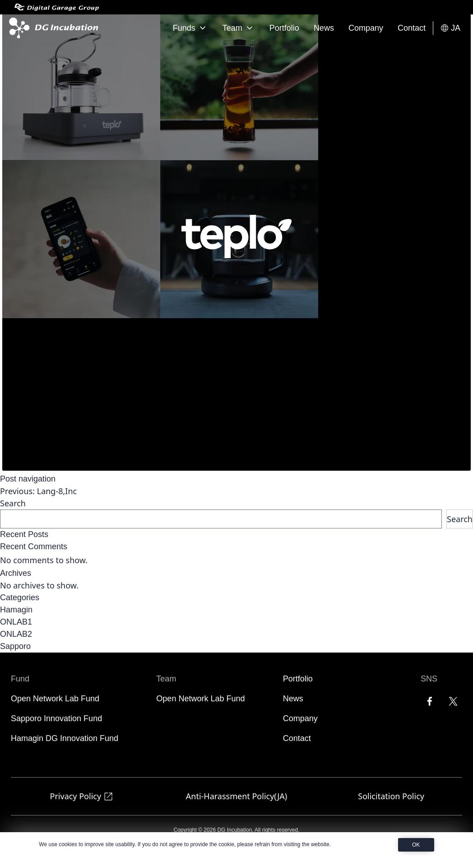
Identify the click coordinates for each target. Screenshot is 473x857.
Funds (190, 28)
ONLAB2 (16, 634)
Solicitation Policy (391, 796)
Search (13, 503)
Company (365, 27)
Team (239, 28)
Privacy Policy (82, 796)
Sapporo (15, 646)
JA (450, 28)
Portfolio (284, 27)
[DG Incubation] (51, 28)
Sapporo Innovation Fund (56, 718)
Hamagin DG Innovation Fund (64, 738)
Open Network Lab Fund (55, 698)
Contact (412, 27)
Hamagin (16, 609)
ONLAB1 (16, 621)
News (324, 27)
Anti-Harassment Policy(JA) (236, 796)
